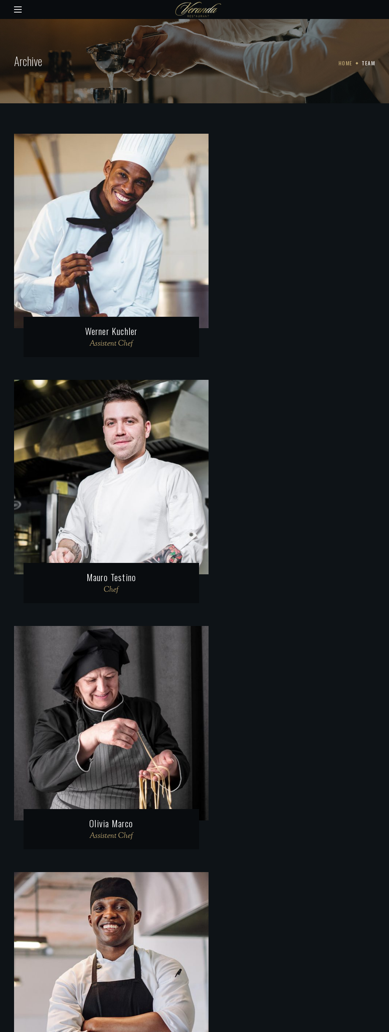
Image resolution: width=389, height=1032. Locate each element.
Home (345, 63)
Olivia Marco (99, 530)
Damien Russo (289, 752)
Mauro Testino (290, 307)
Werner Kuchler (99, 307)
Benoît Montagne (100, 752)
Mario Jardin (289, 530)
